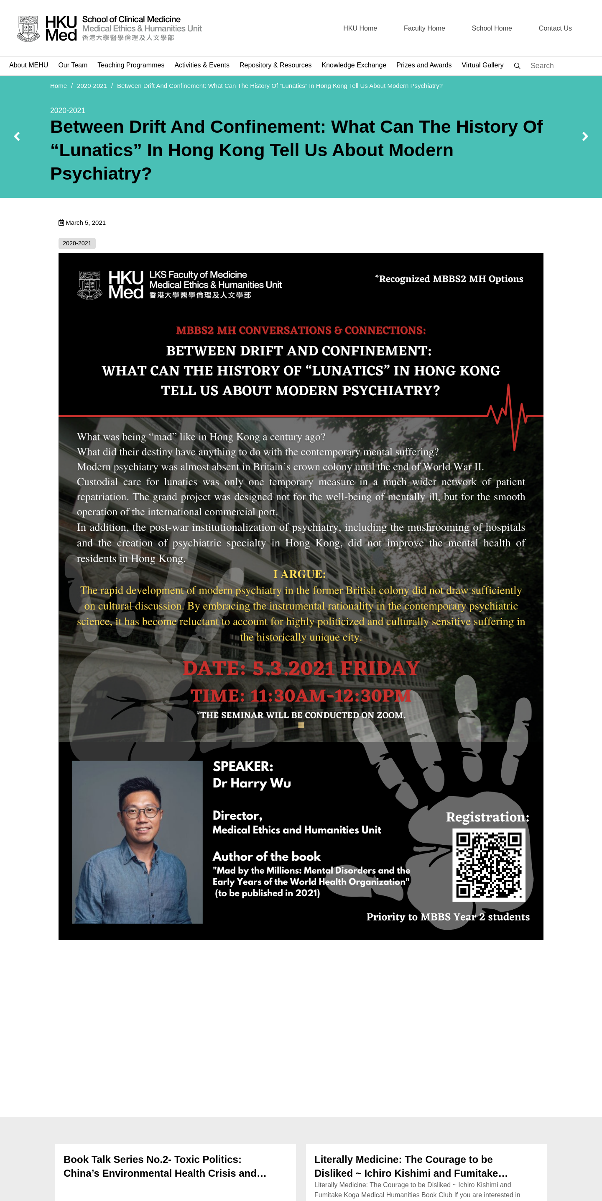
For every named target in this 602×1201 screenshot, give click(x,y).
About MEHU (28, 65)
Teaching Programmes (130, 65)
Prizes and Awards (424, 65)
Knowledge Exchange (354, 65)
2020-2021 (92, 85)
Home (58, 85)
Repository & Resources (276, 65)
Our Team (72, 65)
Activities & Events (202, 65)
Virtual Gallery (483, 65)
